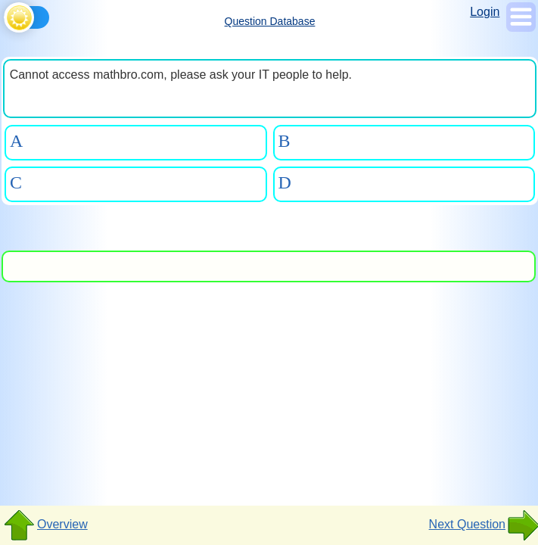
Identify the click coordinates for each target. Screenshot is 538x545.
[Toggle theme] (6, 14)
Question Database (270, 21)
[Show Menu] (521, 27)
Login (484, 11)
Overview (45, 525)
